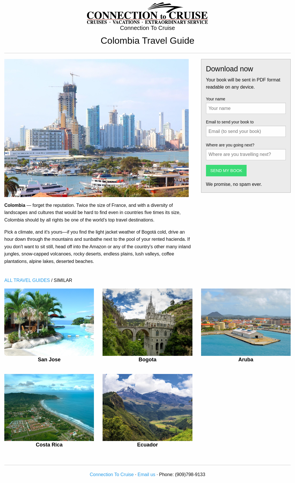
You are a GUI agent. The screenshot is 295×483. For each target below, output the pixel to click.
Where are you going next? (230, 145)
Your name (215, 99)
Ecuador (147, 445)
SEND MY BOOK (226, 170)
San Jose (49, 359)
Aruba (245, 359)
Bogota (147, 359)
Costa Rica (49, 445)
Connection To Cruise (112, 474)
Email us (146, 474)
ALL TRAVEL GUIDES (27, 280)
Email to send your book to (230, 122)
